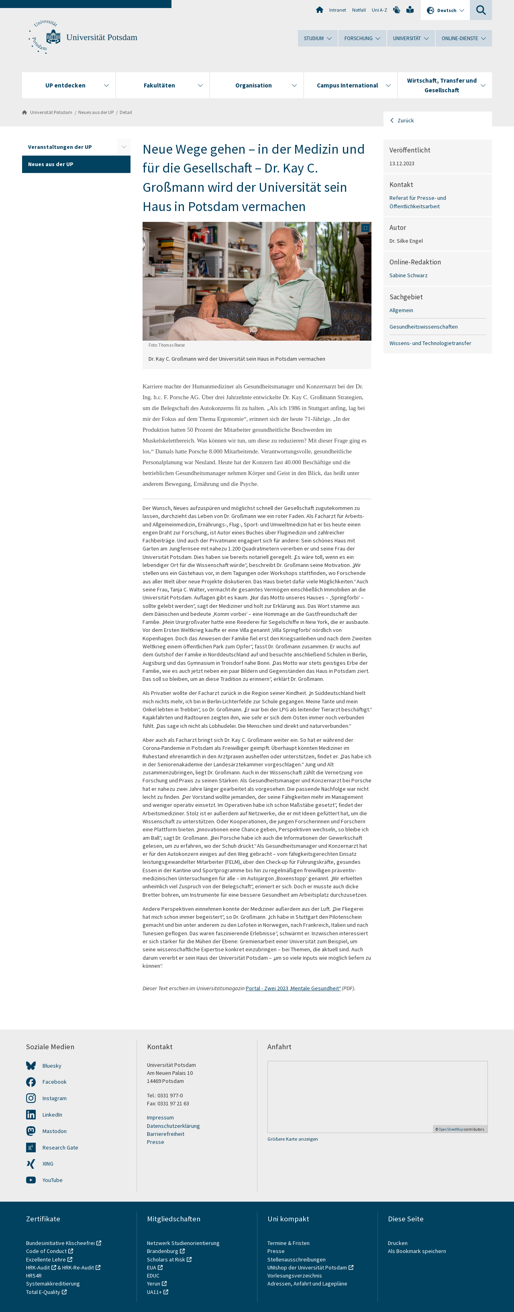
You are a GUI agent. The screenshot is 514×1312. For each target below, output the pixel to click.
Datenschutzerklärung (173, 1125)
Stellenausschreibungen (296, 1259)
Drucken (398, 1243)
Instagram (55, 1098)
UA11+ (154, 1292)
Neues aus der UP (96, 112)
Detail (126, 112)
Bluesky (52, 1065)
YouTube (53, 1180)
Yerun (153, 1283)
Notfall (359, 10)
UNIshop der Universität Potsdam (307, 1267)
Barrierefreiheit (165, 1133)
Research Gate (60, 1147)
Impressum (160, 1117)
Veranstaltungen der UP (60, 146)
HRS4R (34, 1275)
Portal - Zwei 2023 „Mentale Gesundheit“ (293, 988)
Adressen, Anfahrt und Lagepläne (307, 1283)
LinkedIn (52, 1114)
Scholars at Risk (166, 1259)
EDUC (153, 1275)
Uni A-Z (379, 10)
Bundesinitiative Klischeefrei (60, 1243)
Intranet (337, 10)
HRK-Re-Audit (78, 1267)
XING (48, 1163)
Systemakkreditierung (53, 1283)
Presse (155, 1141)
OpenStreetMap (451, 1129)
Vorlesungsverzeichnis (295, 1275)
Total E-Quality (43, 1292)
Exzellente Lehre (46, 1259)
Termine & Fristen (289, 1243)
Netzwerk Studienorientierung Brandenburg (183, 1247)
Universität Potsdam (101, 37)
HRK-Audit (38, 1267)
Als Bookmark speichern (417, 1251)
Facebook (55, 1081)
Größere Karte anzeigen (292, 1139)
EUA (151, 1267)
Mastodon (55, 1131)
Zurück (406, 120)
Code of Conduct (46, 1251)
